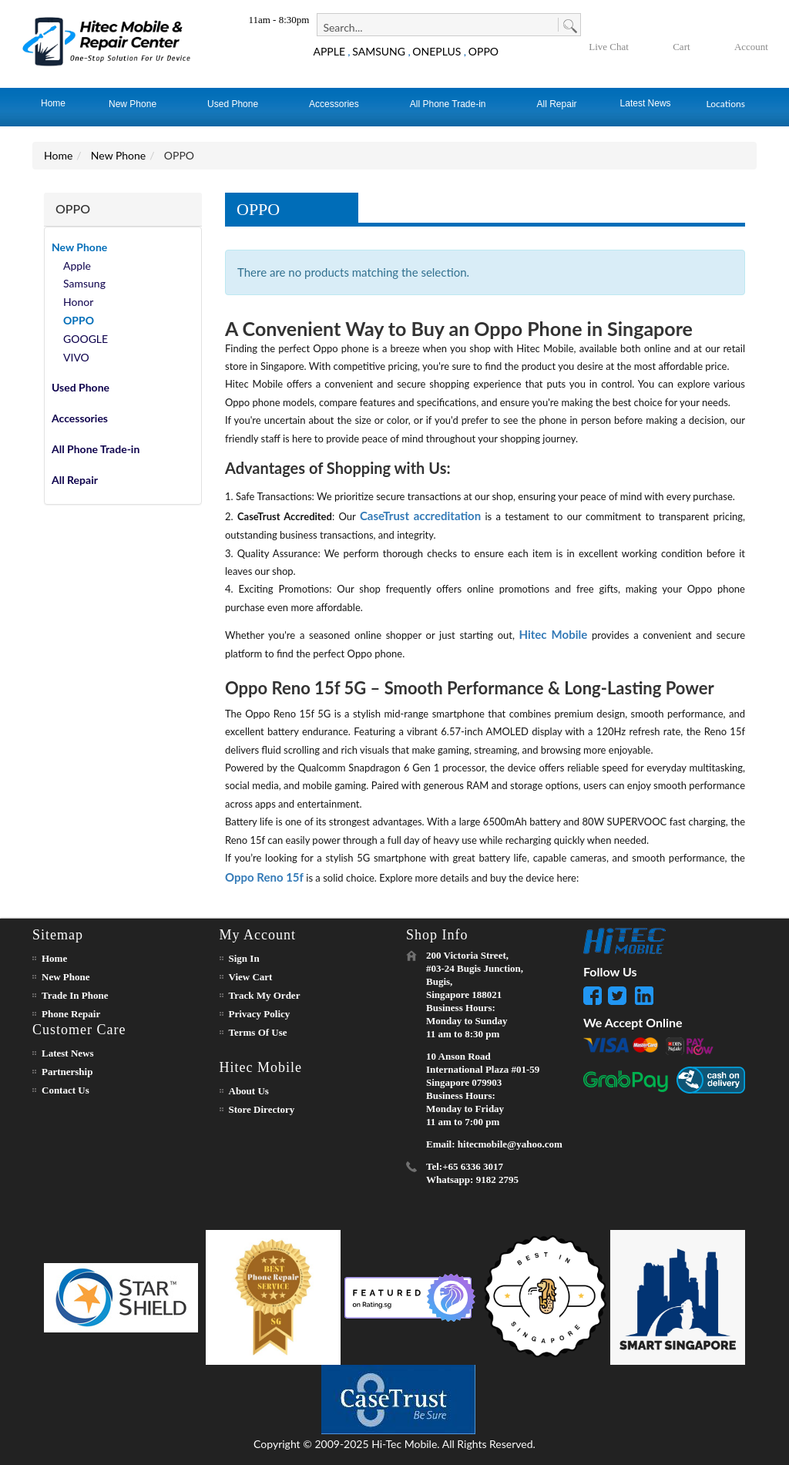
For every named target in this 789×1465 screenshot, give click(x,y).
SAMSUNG (378, 51)
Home (58, 155)
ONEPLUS (436, 51)
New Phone (118, 155)
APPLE (329, 51)
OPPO (483, 51)
